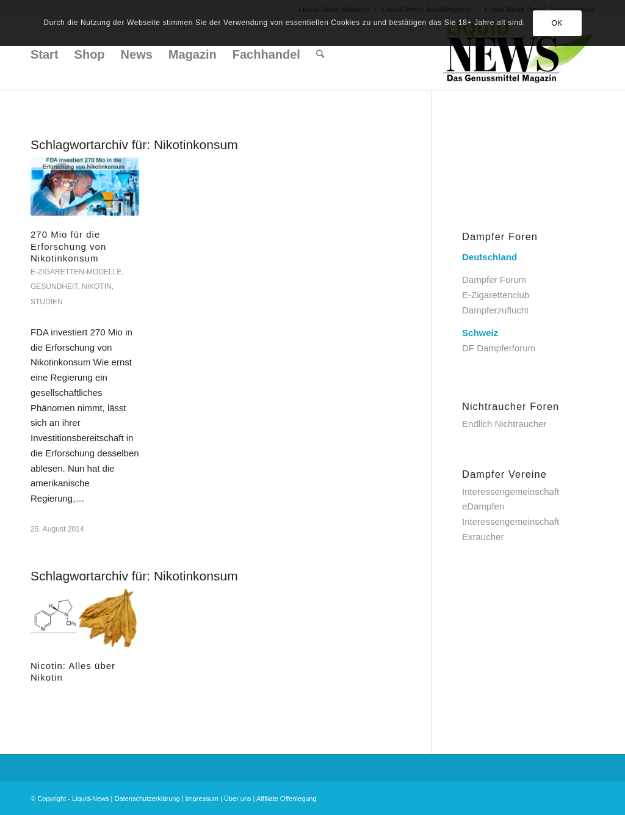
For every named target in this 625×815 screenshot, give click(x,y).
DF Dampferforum (498, 348)
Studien (47, 302)
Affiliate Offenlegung (286, 798)
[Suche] (320, 54)
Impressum (202, 798)
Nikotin (97, 286)
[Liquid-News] (518, 54)
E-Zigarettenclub (495, 295)
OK (557, 23)
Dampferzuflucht (495, 310)
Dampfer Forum (494, 279)
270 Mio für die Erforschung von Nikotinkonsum (68, 246)
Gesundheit (54, 286)
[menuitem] (45, 54)
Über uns (237, 798)
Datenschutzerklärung (147, 798)
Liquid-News (90, 798)
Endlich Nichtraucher (504, 423)
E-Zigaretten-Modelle (76, 272)
